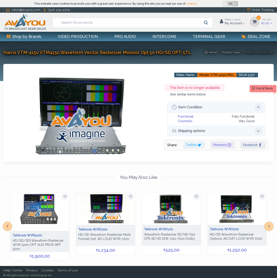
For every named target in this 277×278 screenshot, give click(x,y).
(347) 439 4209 (56, 10)
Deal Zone (256, 36)
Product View (231, 52)
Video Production (78, 36)
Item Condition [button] (217, 107)
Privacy (31, 270)
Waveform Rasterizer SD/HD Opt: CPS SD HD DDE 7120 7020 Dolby (170, 236)
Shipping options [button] (217, 131)
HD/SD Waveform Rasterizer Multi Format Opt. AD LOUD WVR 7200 (104, 237)
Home (211, 52)
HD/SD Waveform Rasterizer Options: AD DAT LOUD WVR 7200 (236, 236)
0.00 (266, 21)
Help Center (13, 270)
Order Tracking (260, 10)
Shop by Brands (24, 36)
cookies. (191, 3)
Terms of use (67, 270)
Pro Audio (125, 36)
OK (230, 4)
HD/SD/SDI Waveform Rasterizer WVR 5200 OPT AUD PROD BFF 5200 (38, 245)
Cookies (47, 270)
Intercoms (164, 36)
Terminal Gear (209, 36)
